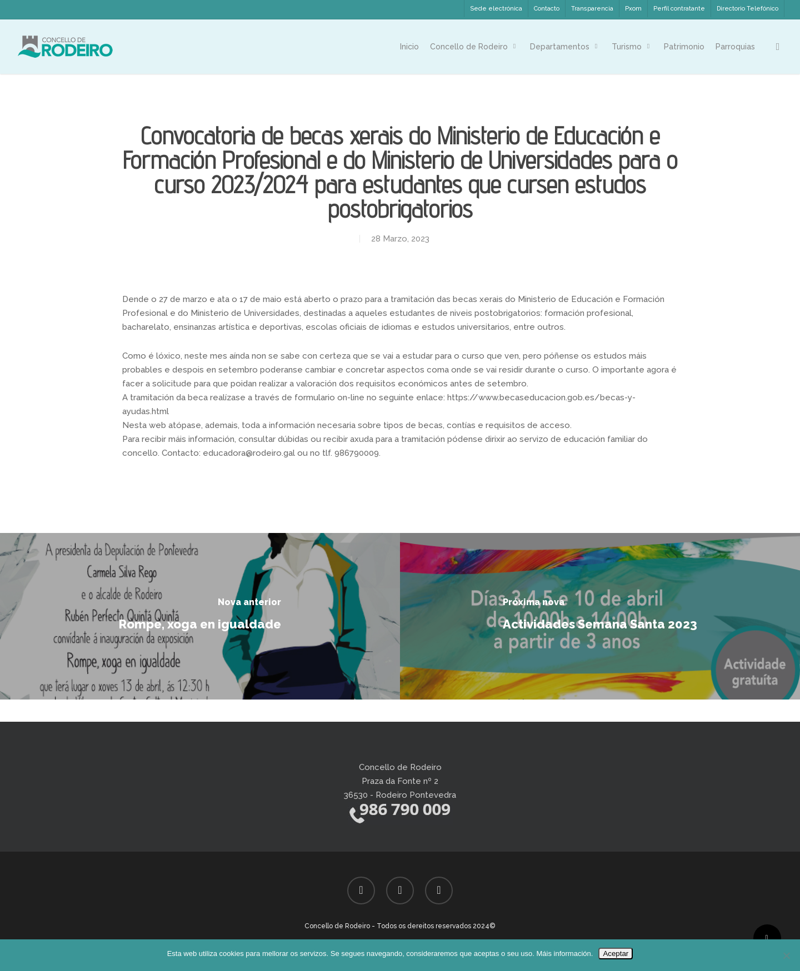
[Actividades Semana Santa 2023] (600, 616)
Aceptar (615, 953)
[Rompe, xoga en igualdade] (200, 616)
